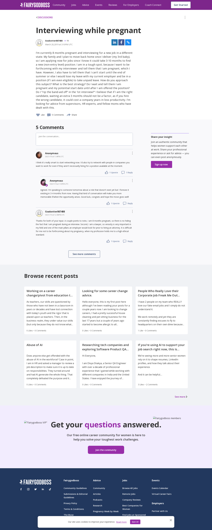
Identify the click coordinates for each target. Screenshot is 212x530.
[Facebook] (21, 489)
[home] (35, 5)
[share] (68, 114)
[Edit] (185, 18)
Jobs (73, 5)
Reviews (112, 5)
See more (181, 396)
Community (59, 5)
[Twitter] (35, 489)
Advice (85, 5)
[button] (185, 18)
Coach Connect (153, 5)
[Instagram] (28, 489)
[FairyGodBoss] (35, 482)
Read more (121, 522)
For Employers (131, 5)
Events (98, 5)
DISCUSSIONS (44, 17)
